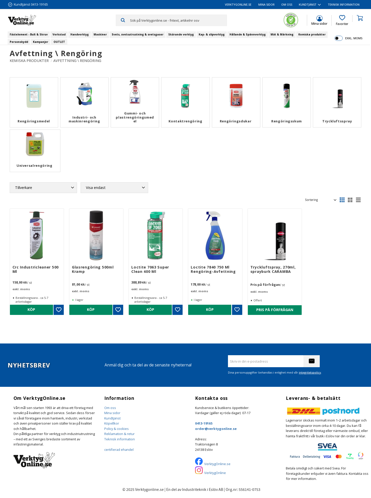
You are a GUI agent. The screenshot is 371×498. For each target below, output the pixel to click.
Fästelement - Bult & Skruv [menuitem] (29, 34)
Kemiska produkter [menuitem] (312, 34)
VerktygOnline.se (217, 464)
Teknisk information (119, 439)
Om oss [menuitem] (286, 4)
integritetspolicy (310, 372)
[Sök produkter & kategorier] (178, 20)
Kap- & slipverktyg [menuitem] (212, 34)
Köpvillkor (111, 423)
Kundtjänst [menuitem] (307, 4)
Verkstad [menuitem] (59, 34)
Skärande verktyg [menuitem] (181, 34)
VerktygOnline (215, 472)
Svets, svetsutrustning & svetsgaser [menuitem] (137, 34)
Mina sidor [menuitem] (266, 4)
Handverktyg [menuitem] (79, 34)
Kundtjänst (112, 418)
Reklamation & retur (119, 433)
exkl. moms (353, 38)
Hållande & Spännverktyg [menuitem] (247, 34)
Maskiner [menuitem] (100, 34)
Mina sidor (112, 413)
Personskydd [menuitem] (19, 42)
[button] (342, 20)
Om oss (110, 407)
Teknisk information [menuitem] (344, 4)
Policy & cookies (116, 428)
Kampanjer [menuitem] (40, 42)
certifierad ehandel (119, 449)
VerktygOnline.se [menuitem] (238, 4)
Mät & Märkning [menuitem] (282, 34)
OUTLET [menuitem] (59, 42)
